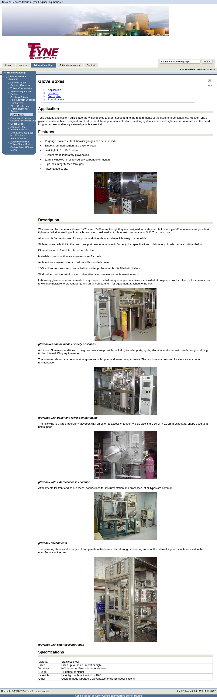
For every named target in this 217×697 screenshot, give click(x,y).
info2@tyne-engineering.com (128, 696)
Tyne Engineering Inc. (37, 691)
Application (54, 90)
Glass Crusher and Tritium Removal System (20, 109)
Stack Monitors (18, 138)
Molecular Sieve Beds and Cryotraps (21, 134)
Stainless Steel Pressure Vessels (19, 128)
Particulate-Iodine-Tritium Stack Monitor (21, 142)
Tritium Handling (43, 65)
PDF (210, 82)
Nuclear (23, 65)
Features (53, 93)
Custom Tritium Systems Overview (20, 83)
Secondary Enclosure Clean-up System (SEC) (23, 119)
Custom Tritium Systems (17, 77)
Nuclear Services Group (15, 2)
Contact (91, 65)
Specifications (56, 99)
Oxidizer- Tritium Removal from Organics (22, 98)
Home (8, 65)
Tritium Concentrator (21, 88)
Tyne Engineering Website (47, 2)
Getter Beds (16, 124)
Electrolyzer (16, 103)
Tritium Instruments (70, 65)
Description (54, 96)
